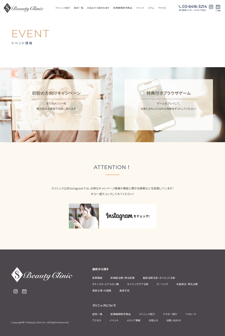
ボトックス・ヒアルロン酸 (105, 284)
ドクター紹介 (170, 314)
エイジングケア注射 (138, 284)
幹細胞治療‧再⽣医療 (122, 277)
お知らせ (153, 320)
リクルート (191, 314)
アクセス (162, 7)
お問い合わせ (173, 320)
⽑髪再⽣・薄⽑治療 (187, 284)
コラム (151, 7)
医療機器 (97, 277)
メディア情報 (134, 320)
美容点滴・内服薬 (101, 290)
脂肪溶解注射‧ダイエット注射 (159, 277)
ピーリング (162, 284)
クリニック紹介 (147, 314)
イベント (114, 320)
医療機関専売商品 (122, 7)
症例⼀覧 (97, 314)
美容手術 (124, 290)
